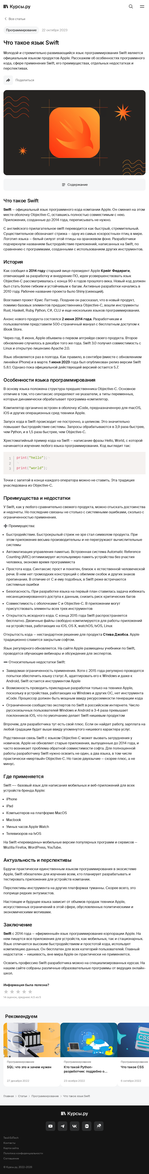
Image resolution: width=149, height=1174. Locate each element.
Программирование (21, 30)
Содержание (74, 185)
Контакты (9, 1143)
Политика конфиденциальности (23, 1153)
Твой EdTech (11, 1138)
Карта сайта (11, 1148)
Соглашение (11, 1158)
